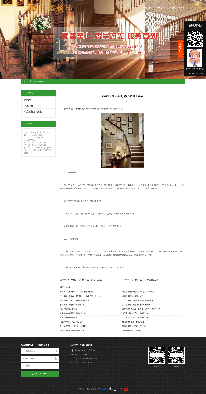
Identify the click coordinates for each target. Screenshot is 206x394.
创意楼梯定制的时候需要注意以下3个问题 (138, 292)
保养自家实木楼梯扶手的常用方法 (85, 279)
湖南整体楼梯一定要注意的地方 (134, 326)
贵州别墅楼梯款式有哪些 (131, 330)
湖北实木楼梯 (74, 108)
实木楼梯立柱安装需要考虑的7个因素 (136, 318)
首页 (113, 7)
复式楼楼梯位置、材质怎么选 (133, 322)
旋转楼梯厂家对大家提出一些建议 (73, 326)
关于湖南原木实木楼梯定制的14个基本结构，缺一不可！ (81, 296)
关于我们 (123, 7)
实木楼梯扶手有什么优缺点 (144, 279)
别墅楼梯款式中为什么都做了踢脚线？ (74, 300)
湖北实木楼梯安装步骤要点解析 (72, 322)
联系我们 (171, 7)
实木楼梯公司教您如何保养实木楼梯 (136, 305)
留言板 (182, 7)
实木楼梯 (28, 106)
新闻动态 (147, 7)
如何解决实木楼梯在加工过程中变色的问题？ (77, 292)
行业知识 (159, 7)
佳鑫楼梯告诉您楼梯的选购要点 (72, 305)
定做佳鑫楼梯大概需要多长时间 (72, 330)
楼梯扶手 (28, 100)
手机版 (119, 389)
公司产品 (135, 7)
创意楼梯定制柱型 (33, 111)
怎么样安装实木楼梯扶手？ (70, 309)
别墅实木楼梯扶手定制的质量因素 (135, 313)
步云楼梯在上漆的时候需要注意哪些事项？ (138, 300)
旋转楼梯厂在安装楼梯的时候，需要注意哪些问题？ (142, 309)
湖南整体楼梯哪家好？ (68, 318)
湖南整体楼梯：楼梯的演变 (132, 296)
